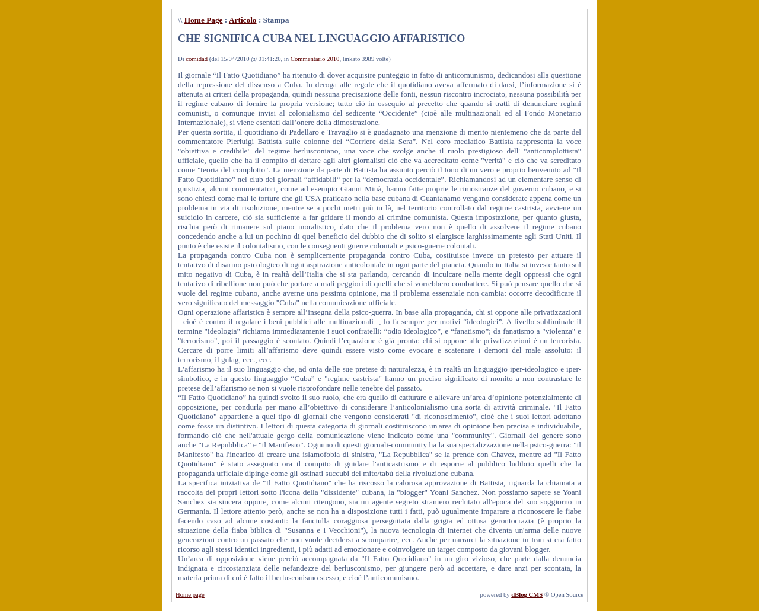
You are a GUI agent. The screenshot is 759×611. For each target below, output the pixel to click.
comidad (197, 59)
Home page (190, 594)
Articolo (243, 19)
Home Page (203, 19)
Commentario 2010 (315, 59)
